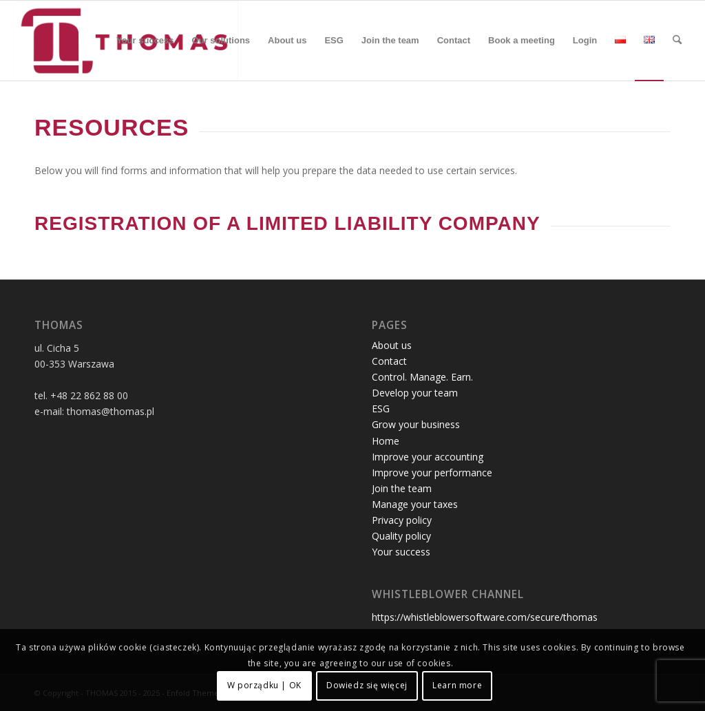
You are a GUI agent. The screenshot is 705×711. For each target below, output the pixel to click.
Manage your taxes (415, 504)
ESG (381, 408)
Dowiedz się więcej (367, 685)
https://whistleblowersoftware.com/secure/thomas (485, 617)
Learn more (457, 685)
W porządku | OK (264, 685)
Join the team (402, 488)
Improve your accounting (427, 456)
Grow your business (416, 424)
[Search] (677, 41)
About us (392, 345)
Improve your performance (432, 472)
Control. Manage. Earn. (422, 376)
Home (385, 440)
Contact (389, 361)
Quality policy (401, 535)
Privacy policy (402, 520)
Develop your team (415, 392)
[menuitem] (145, 41)
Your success (401, 551)
